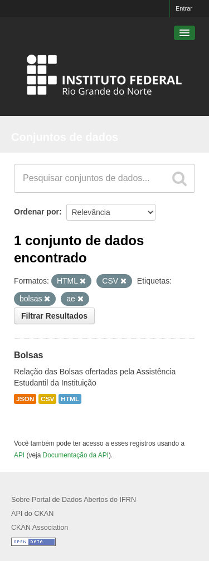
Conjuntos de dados (64, 137)
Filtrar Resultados (54, 315)
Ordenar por (36, 211)
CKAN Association (39, 527)
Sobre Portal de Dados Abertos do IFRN (73, 500)
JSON (25, 399)
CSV (47, 399)
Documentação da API (76, 455)
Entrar (184, 8)
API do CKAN (32, 514)
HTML (70, 399)
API (19, 455)
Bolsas (28, 355)
